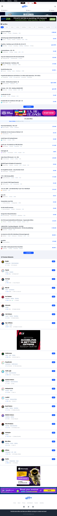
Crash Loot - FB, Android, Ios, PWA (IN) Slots (12, 144)
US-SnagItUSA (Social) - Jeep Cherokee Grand (12, 169)
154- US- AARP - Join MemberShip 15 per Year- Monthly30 (15, 188)
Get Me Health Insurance (7, 207)
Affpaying (9, 0)
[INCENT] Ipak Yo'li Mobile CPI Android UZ (11, 163)
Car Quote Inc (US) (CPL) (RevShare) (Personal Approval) (15, 234)
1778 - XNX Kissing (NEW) (7, 176)
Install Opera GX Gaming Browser (9, 138)
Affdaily (15, 0)
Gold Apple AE (4, 150)
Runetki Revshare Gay (6, 69)
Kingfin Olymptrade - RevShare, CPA (10, 63)
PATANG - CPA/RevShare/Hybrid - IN (10, 82)
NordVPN (3, 240)
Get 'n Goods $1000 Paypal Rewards (10, 182)
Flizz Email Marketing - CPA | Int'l (9, 125)
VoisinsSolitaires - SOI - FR (7, 50)
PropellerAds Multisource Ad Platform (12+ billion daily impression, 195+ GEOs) (20, 75)
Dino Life (3, 195)
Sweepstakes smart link (7, 201)
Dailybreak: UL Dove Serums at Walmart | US (12, 132)
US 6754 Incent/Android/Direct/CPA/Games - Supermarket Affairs (17, 220)
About (19, 502)
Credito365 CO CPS (6, 94)
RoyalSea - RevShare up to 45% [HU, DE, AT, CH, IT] (13, 44)
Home (14, 502)
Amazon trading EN (5, 31)
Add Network (30, 502)
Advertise (42, 502)
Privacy (23, 502)
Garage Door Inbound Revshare (8, 213)
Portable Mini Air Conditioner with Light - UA (12, 100)
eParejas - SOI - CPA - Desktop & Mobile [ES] (12, 88)
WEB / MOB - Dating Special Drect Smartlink (12, 246)
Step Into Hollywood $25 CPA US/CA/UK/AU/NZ (12, 56)
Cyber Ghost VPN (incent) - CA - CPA (10, 157)
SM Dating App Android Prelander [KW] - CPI (12, 37)
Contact (36, 502)
